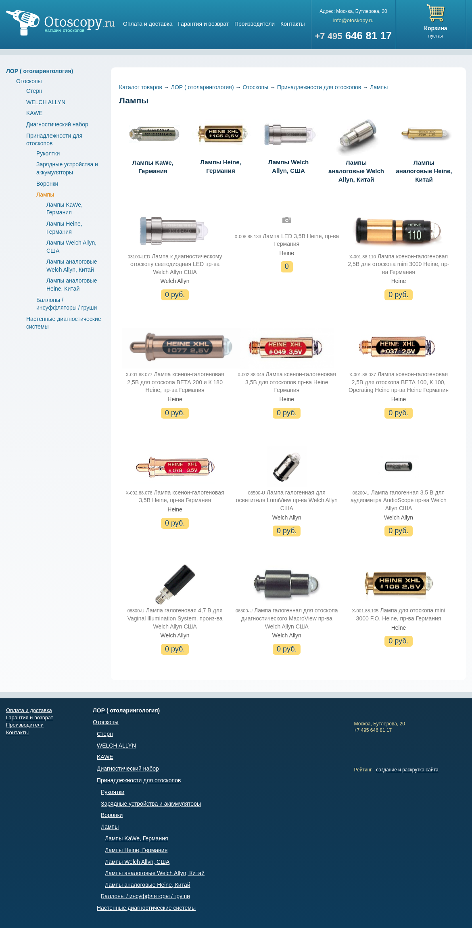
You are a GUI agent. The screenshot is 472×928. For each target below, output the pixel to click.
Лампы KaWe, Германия (153, 143)
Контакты (292, 24)
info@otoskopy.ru (353, 20)
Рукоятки (48, 153)
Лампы (45, 194)
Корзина (435, 28)
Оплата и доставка (147, 24)
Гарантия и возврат (203, 24)
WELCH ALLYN (45, 102)
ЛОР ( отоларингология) (39, 71)
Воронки (47, 183)
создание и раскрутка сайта (407, 770)
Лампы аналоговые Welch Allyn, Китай (356, 148)
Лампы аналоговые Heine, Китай (424, 148)
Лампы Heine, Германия (220, 143)
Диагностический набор (57, 124)
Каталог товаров (140, 87)
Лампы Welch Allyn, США (288, 143)
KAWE (34, 113)
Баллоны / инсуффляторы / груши (145, 896)
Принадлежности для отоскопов (319, 87)
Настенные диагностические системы (146, 908)
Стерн (34, 91)
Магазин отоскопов (60, 23)
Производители (254, 24)
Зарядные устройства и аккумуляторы (151, 803)
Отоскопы (29, 81)
